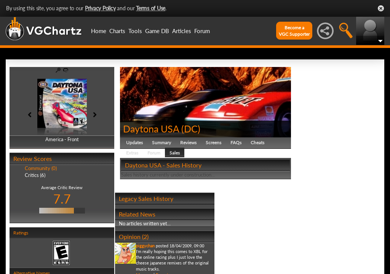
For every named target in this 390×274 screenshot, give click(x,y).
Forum (202, 30)
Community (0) (41, 168)
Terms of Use (150, 8)
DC (191, 128)
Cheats (257, 142)
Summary (161, 142)
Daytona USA (151, 128)
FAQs (235, 142)
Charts (117, 30)
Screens (213, 142)
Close (381, 8)
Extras (132, 153)
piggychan (145, 245)
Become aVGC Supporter (294, 31)
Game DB (157, 30)
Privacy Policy (100, 8)
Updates (134, 142)
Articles (181, 30)
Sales (174, 153)
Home (98, 30)
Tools (135, 30)
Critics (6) (35, 175)
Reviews (188, 142)
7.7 (62, 198)
